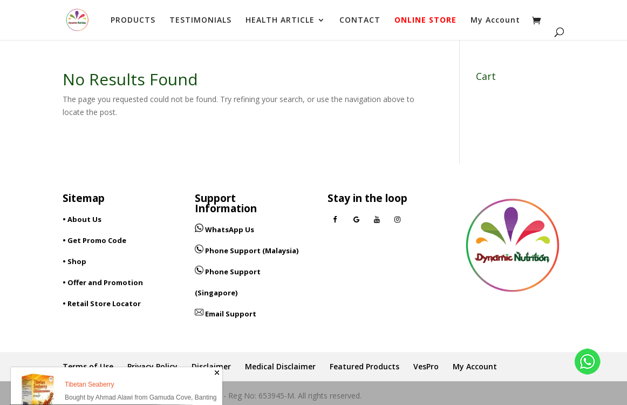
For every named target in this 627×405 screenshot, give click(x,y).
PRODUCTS (133, 20)
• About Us (82, 219)
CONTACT (359, 20)
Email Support (225, 314)
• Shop (74, 261)
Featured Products (364, 366)
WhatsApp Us (229, 229)
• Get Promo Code (94, 240)
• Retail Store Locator (102, 303)
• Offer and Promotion (103, 282)
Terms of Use (88, 366)
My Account (495, 20)
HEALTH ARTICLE (280, 20)
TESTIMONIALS (200, 20)
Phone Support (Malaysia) (246, 250)
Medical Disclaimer (280, 366)
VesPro (426, 366)
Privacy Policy (152, 366)
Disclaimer (211, 366)
